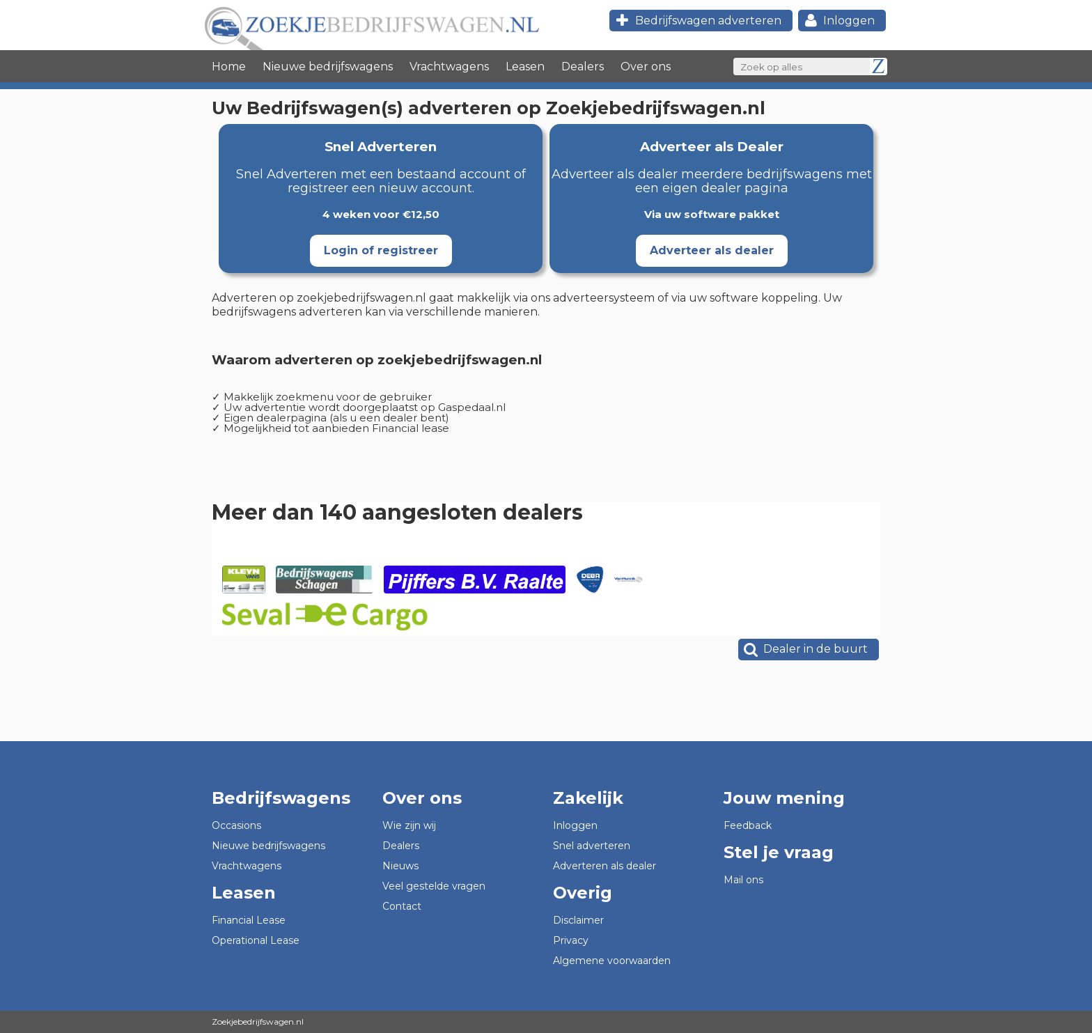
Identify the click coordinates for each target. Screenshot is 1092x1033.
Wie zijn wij (409, 825)
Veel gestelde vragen (433, 886)
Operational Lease (255, 940)
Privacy (570, 940)
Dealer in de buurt (805, 648)
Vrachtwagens (449, 66)
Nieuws (400, 866)
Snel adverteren (591, 846)
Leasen (525, 66)
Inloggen (838, 20)
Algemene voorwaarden (612, 960)
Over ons (646, 66)
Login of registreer (381, 250)
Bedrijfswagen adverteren (697, 20)
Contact (401, 906)
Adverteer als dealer (712, 250)
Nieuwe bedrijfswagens (328, 66)
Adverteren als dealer (604, 866)
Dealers (582, 66)
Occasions (236, 825)
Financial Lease (249, 920)
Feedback (748, 825)
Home (229, 66)
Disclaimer (578, 920)
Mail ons (743, 880)
